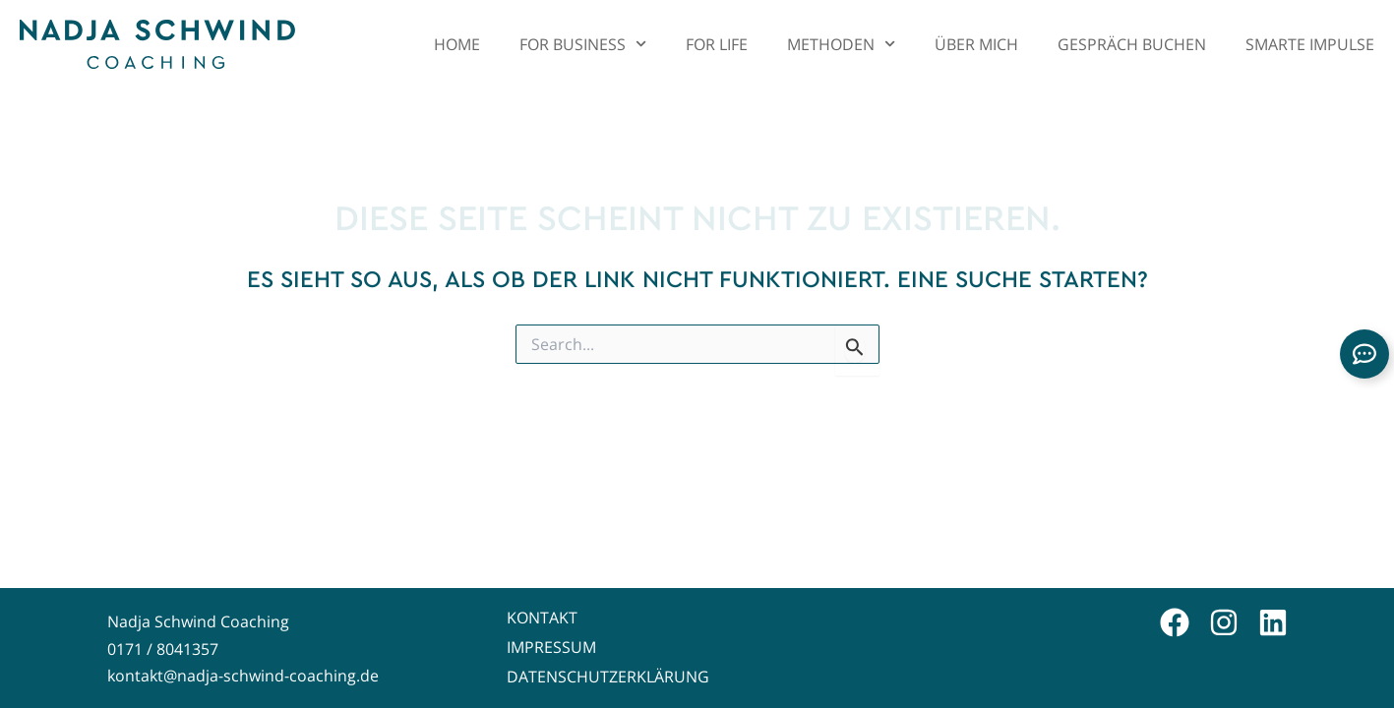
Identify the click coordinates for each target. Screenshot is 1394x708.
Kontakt (542, 617)
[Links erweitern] (1364, 354)
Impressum (551, 647)
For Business (582, 44)
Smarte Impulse (1309, 43)
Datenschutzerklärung (608, 676)
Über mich (976, 43)
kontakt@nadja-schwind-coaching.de (243, 675)
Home (457, 43)
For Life (717, 43)
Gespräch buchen (1132, 43)
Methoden (841, 44)
